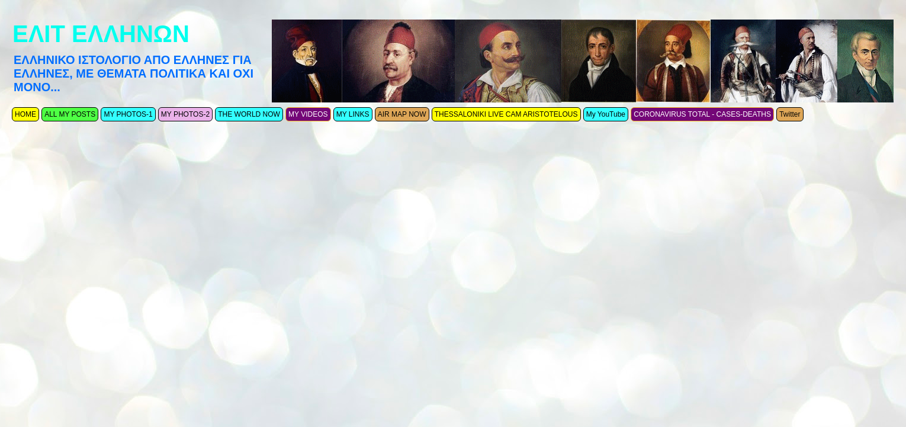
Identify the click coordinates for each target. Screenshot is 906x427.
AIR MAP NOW (402, 114)
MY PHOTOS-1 (128, 114)
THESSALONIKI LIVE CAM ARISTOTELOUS (506, 114)
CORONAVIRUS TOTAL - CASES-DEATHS (702, 114)
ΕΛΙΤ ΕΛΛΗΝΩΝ (100, 34)
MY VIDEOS (307, 114)
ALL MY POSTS (69, 114)
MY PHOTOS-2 (185, 114)
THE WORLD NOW (249, 114)
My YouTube (605, 114)
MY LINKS (353, 114)
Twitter (789, 114)
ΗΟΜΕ (25, 114)
